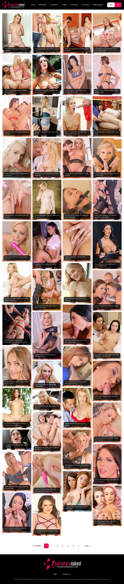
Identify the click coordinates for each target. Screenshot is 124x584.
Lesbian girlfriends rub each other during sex (75, 258)
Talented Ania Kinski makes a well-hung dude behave (105, 265)
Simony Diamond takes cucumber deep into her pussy (107, 480)
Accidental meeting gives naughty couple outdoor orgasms (15, 424)
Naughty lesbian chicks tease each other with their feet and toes (45, 490)
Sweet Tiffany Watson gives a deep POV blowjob (45, 385)
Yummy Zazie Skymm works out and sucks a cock (106, 439)
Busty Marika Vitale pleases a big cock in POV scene (107, 174)
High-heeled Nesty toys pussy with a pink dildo (16, 258)
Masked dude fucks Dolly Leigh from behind (46, 133)
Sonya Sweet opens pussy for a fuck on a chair (47, 50)
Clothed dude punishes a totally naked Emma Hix (16, 174)
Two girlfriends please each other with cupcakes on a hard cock (106, 355)
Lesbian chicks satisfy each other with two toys (17, 216)
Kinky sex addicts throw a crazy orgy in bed (106, 307)
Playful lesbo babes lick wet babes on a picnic (47, 216)
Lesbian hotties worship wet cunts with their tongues (45, 355)
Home (33, 5)
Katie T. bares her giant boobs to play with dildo (46, 532)
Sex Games (85, 5)
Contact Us (66, 574)
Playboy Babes (98, 5)
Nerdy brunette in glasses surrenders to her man (16, 446)
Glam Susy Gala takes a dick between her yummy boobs (46, 91)
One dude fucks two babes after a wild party (107, 133)
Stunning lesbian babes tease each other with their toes (76, 383)
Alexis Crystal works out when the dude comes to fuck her (75, 133)
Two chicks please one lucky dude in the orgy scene (16, 91)
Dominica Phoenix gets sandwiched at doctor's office (16, 383)
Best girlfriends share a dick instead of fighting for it (47, 448)
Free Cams (74, 5)
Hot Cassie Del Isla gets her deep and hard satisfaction (76, 216)
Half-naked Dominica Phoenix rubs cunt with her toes (105, 50)
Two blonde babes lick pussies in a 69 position (17, 50)
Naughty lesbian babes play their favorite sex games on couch (105, 522)
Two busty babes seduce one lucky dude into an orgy (76, 341)
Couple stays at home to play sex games (75, 424)
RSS (55, 574)
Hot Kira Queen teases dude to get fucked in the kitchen (75, 91)
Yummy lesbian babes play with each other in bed (76, 508)
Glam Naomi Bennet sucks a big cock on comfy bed (16, 487)
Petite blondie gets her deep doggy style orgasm (47, 407)
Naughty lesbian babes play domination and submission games (16, 341)
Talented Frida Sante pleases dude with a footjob (17, 133)
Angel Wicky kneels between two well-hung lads (46, 174)
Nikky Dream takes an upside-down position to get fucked (106, 216)
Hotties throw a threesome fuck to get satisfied (76, 174)
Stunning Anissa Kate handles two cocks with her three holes (15, 529)
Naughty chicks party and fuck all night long (45, 265)
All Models (42, 5)
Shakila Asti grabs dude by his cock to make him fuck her (17, 299)
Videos (64, 5)
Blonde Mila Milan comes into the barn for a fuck (77, 466)
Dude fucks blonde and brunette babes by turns (77, 50)
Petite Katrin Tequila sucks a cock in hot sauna (106, 397)
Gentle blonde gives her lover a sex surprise (75, 299)
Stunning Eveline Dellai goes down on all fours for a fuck (46, 307)
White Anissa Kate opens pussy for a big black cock (106, 91)
